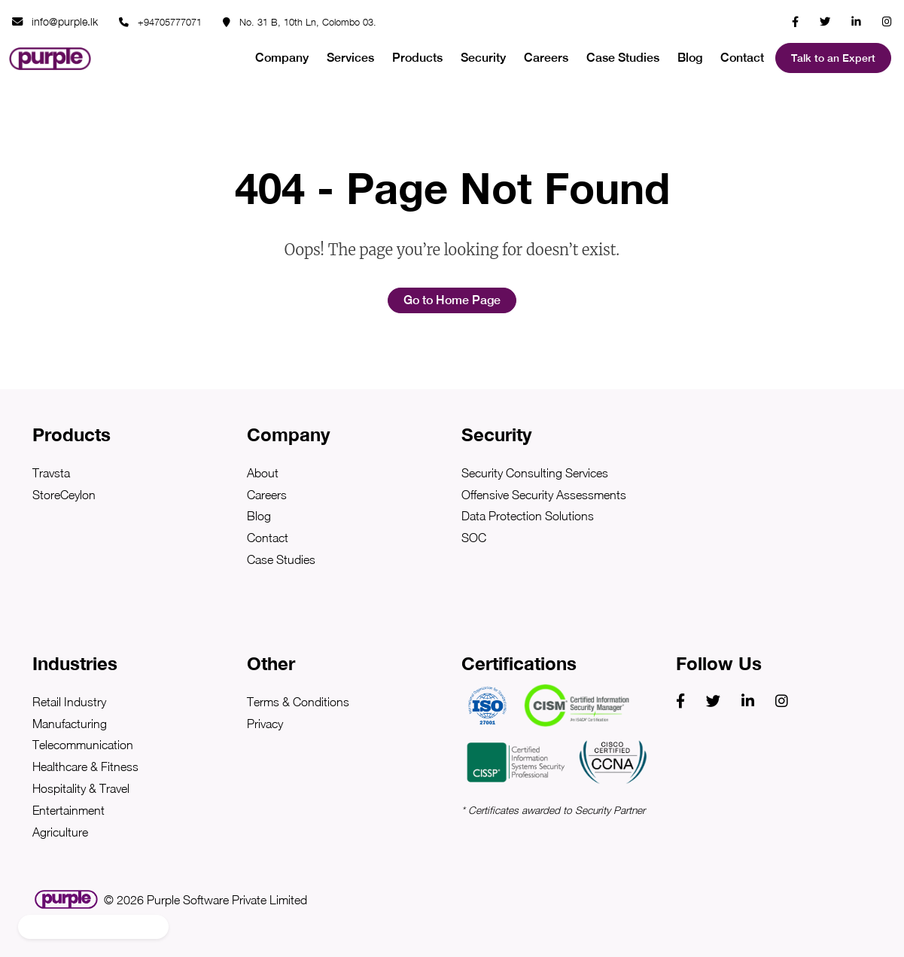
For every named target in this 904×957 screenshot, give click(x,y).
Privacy (265, 723)
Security (483, 57)
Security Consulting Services (534, 473)
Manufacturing (69, 723)
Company (282, 57)
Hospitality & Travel (80, 788)
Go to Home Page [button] (452, 300)
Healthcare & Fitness (85, 766)
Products (417, 57)
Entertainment (68, 810)
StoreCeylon (64, 494)
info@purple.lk (55, 21)
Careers (546, 57)
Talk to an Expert (833, 58)
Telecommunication (82, 744)
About (263, 473)
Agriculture (60, 832)
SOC (473, 537)
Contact (742, 57)
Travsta (51, 473)
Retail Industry (69, 702)
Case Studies (622, 57)
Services (350, 57)
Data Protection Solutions (527, 516)
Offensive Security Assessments (543, 494)
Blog (689, 57)
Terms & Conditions (298, 702)
